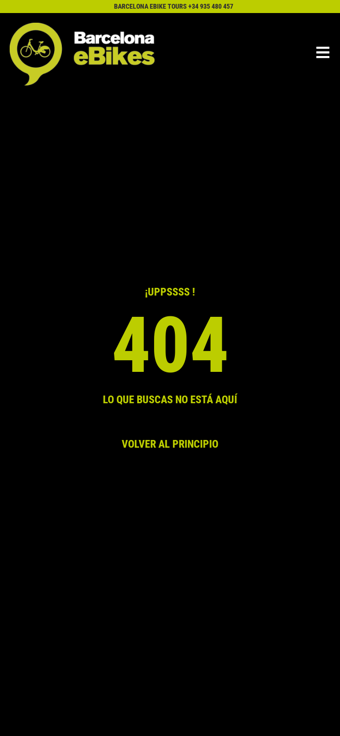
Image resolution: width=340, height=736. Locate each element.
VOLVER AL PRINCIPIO (170, 444)
